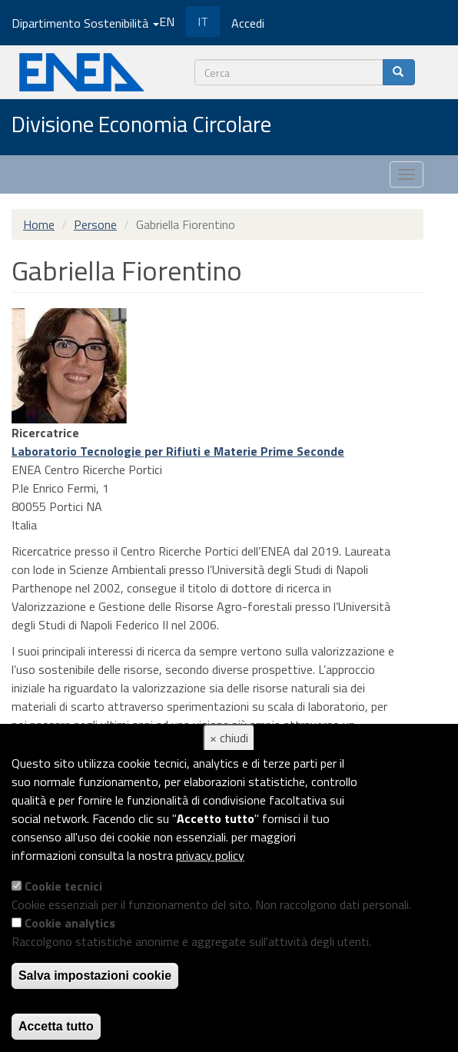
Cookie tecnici (63, 886)
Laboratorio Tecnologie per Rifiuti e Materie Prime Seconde (178, 451)
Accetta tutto (56, 1026)
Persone (95, 224)
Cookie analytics (70, 923)
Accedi (247, 23)
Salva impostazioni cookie (94, 975)
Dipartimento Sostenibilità (85, 23)
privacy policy (210, 855)
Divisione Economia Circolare (141, 125)
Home (39, 224)
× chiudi (229, 737)
